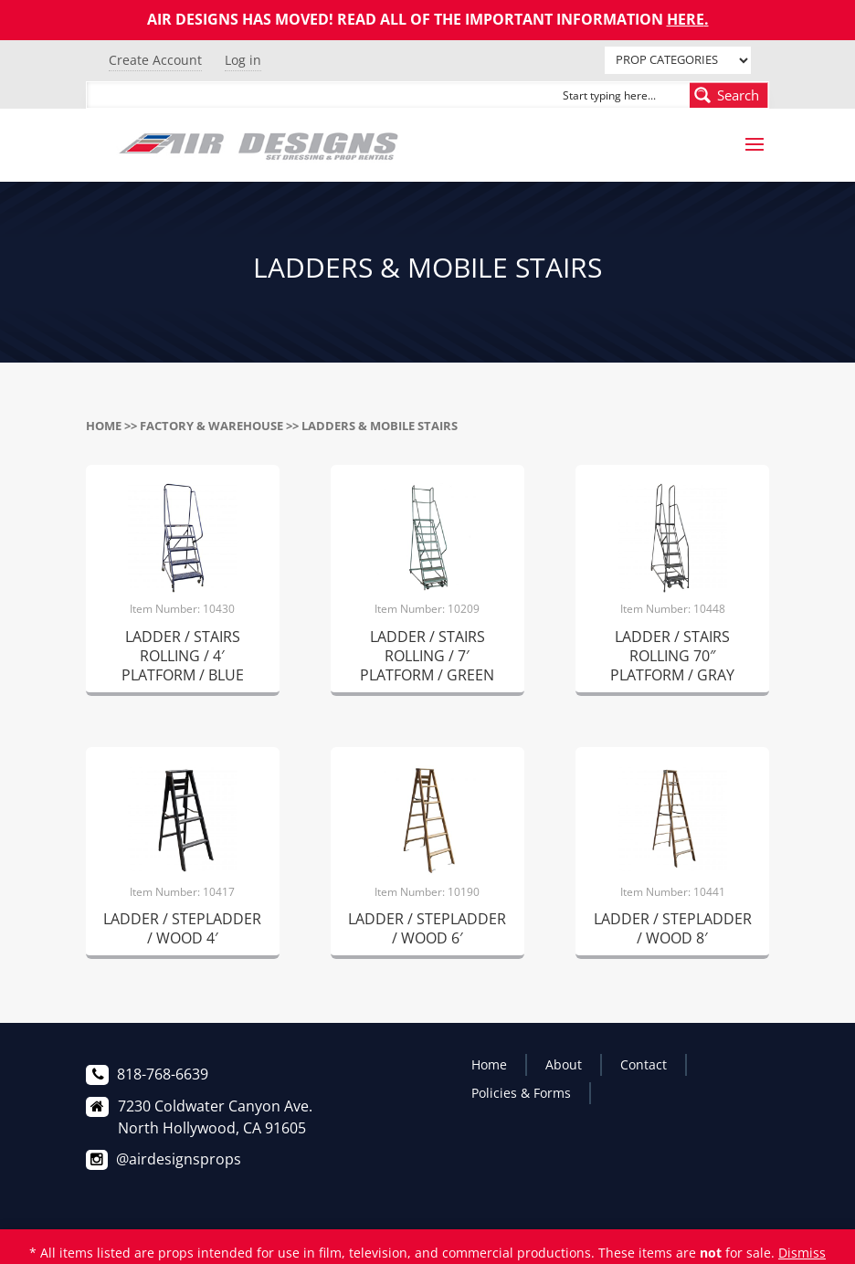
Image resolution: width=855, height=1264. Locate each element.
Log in (243, 59)
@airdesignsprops (178, 1159)
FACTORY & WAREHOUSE (211, 425)
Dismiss (802, 1252)
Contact (643, 1064)
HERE (685, 19)
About (563, 1064)
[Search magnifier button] (729, 95)
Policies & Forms (521, 1092)
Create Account (155, 59)
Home (103, 425)
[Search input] (622, 95)
